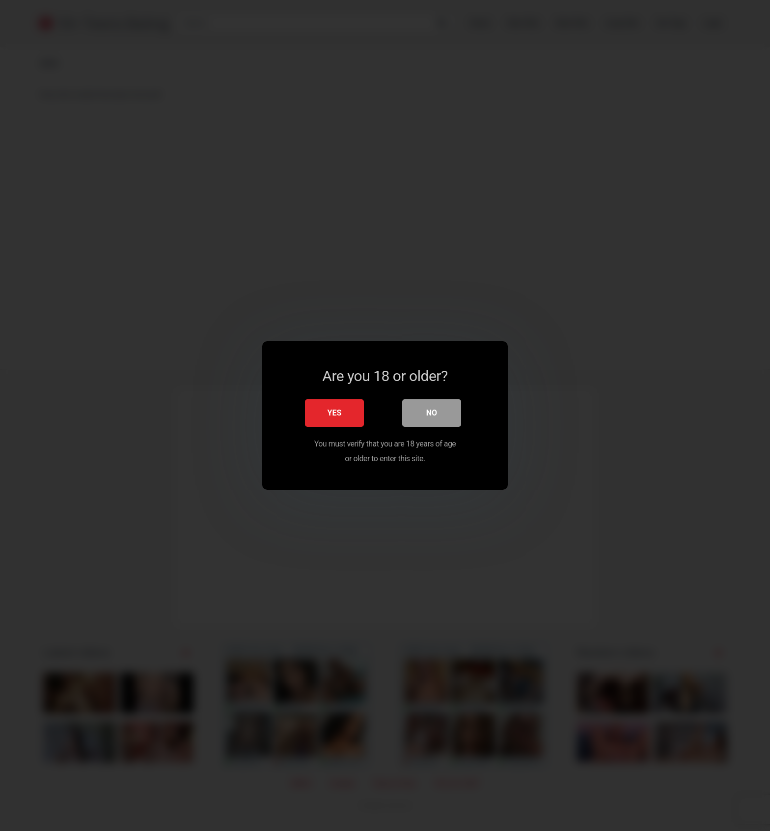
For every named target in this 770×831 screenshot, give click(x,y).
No (431, 412)
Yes (335, 412)
